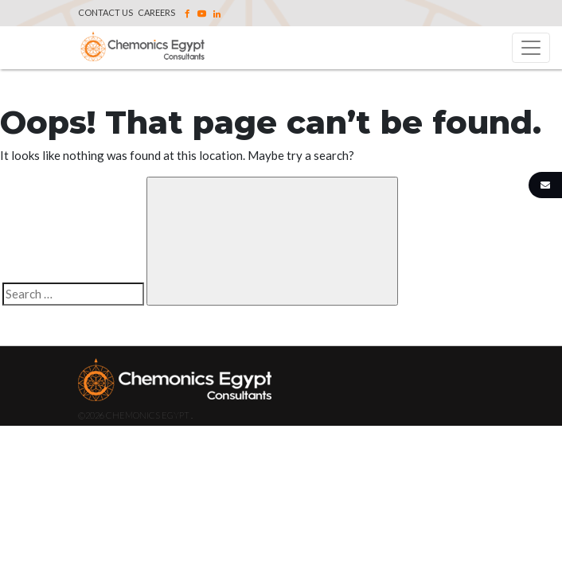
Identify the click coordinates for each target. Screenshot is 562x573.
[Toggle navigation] (531, 48)
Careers (156, 12)
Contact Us (105, 12)
